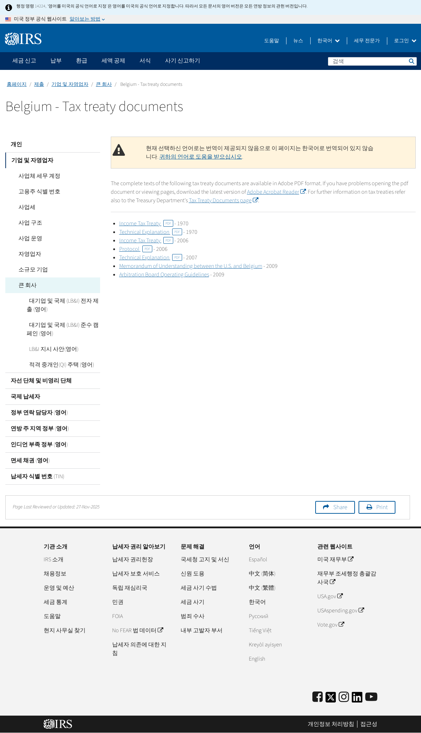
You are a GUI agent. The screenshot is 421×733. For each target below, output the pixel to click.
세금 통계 (55, 602)
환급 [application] (81, 61)
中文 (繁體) (262, 588)
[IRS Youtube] (371, 697)
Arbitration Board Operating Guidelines (164, 275)
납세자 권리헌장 (132, 559)
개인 (16, 144)
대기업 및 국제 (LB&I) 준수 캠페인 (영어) (61, 329)
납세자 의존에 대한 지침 (139, 649)
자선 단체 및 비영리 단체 (41, 381)
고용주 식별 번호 (37, 191)
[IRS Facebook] (317, 697)
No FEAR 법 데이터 (137, 630)
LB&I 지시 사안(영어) (51, 349)
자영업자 (27, 254)
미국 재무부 (335, 559)
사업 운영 (28, 238)
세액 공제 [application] (113, 61)
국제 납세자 (25, 397)
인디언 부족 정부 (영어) (39, 444)
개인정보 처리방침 (331, 724)
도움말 (271, 40)
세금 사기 (192, 602)
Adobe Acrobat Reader (276, 192)
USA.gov (330, 596)
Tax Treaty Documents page (212, 200)
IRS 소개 (54, 559)
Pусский (258, 616)
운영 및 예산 (59, 588)
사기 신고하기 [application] (182, 61)
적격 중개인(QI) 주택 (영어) (59, 365)
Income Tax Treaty (146, 223)
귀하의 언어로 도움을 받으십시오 (200, 157)
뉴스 (298, 40)
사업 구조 (28, 223)
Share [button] (340, 507)
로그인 (405, 40)
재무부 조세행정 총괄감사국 (346, 578)
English (257, 659)
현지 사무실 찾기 (65, 630)
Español (258, 559)
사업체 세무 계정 (37, 176)
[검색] (372, 61)
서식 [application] (145, 61)
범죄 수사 (192, 616)
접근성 (368, 724)
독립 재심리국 (129, 588)
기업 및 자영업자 (69, 84)
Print (382, 507)
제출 (39, 84)
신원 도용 (192, 574)
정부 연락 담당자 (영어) (39, 413)
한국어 (328, 40)
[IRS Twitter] (331, 699)
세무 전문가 (367, 40)
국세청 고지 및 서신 (205, 559)
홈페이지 (17, 84)
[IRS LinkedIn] (357, 699)
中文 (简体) (262, 574)
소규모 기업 (30, 270)
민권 (118, 602)
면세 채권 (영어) (30, 460)
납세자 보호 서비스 (136, 574)
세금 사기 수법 (199, 588)
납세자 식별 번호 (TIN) (37, 476)
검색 (411, 61)
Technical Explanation (150, 232)
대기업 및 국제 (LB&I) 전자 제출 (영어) (61, 305)
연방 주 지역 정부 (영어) (40, 428)
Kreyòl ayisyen (265, 645)
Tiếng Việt (260, 630)
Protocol (135, 249)
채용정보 (55, 574)
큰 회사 (104, 84)
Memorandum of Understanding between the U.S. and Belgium (190, 266)
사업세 (24, 207)
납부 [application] (56, 61)
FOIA (117, 616)
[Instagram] (344, 697)
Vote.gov (330, 625)
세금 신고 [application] (24, 61)
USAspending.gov (340, 610)
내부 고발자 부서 (202, 630)
